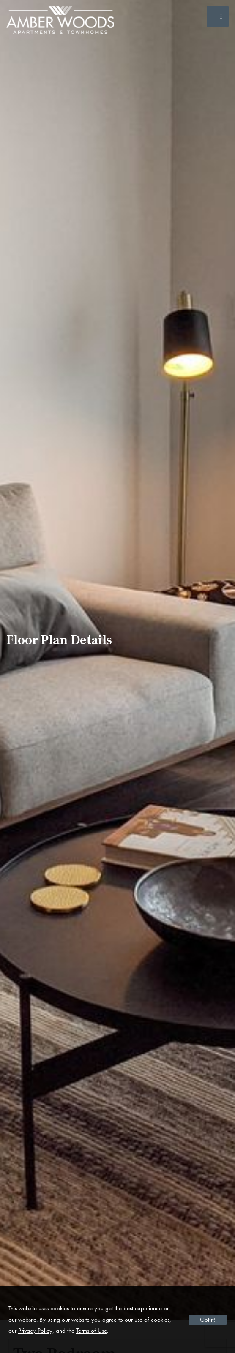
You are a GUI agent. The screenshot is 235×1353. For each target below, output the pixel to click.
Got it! (207, 1319)
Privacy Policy (35, 1330)
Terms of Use (91, 1330)
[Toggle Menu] (218, 16)
